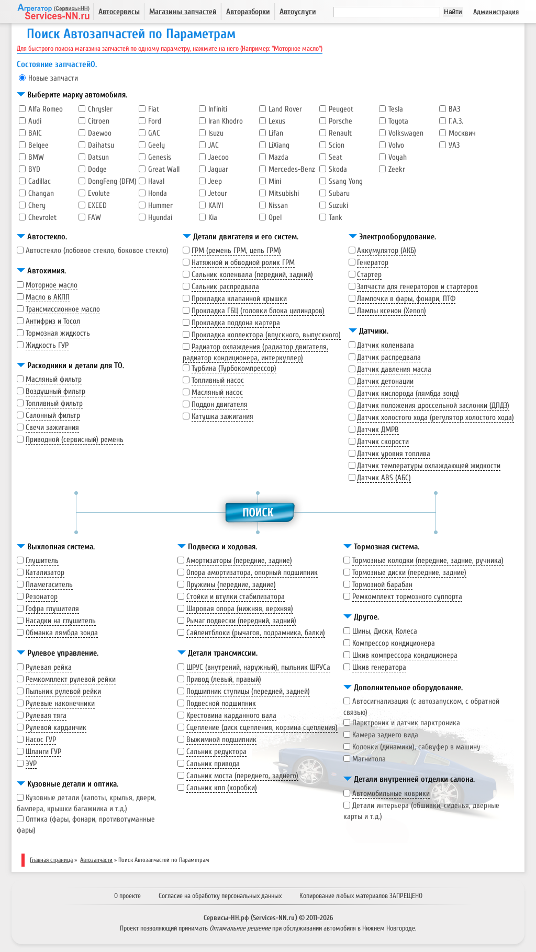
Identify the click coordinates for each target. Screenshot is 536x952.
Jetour (217, 193)
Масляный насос (217, 392)
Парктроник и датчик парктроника (406, 722)
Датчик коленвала (385, 345)
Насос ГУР (41, 739)
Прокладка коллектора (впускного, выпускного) (266, 334)
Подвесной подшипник (221, 703)
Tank (335, 217)
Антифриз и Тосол (53, 321)
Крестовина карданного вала (231, 715)
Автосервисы (119, 11)
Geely (156, 145)
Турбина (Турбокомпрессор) (234, 368)
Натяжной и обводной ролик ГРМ (243, 262)
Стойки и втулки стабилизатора (235, 596)
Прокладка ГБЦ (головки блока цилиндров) (258, 310)
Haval (156, 181)
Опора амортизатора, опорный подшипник (252, 572)
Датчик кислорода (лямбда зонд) (408, 393)
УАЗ (454, 145)
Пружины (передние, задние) (231, 584)
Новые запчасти (53, 78)
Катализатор (45, 572)
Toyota (398, 121)
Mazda (278, 157)
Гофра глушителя (52, 608)
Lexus (277, 121)
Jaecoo (218, 157)
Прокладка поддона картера (236, 322)
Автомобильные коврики (391, 793)
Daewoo (99, 133)
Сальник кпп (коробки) (221, 787)
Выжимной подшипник (221, 739)
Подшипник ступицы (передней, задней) (248, 691)
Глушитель (42, 560)
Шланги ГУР (43, 751)
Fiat (153, 109)
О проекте (127, 896)
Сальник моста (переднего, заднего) (242, 775)
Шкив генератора (379, 667)
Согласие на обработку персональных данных (220, 896)
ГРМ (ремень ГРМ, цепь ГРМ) (236, 250)
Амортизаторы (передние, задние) (239, 560)
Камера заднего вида (385, 734)
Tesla (395, 109)
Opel (275, 217)
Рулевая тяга (46, 715)
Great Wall (164, 169)
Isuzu (216, 133)
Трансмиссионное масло (63, 309)
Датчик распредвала (389, 357)
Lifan (276, 133)
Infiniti (217, 109)
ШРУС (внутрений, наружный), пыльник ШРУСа (258, 667)
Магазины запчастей (183, 11)
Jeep (215, 181)
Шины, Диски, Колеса (384, 631)
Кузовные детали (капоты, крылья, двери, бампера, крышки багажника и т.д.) (86, 803)
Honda (157, 193)
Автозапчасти (96, 860)
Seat (335, 157)
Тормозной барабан (382, 584)
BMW (36, 157)
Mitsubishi (284, 193)
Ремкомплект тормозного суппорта (407, 596)
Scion (336, 145)
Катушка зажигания (222, 416)
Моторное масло (51, 285)
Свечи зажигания (52, 427)
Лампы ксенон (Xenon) (391, 310)
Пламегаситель (49, 584)
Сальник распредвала (225, 286)
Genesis (159, 157)
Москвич (462, 133)
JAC (213, 145)
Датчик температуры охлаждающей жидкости (428, 465)
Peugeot (341, 109)
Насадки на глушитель (61, 620)
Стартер (369, 274)
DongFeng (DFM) (112, 181)
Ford (154, 121)
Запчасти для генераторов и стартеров (417, 286)
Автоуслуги (298, 11)
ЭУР (31, 763)
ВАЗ (454, 109)
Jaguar (218, 169)
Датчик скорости (383, 441)
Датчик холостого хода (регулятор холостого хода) (435, 417)
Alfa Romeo (45, 109)
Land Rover (285, 109)
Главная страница (51, 860)
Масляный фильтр (54, 379)
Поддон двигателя (220, 404)
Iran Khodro (225, 121)
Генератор (372, 262)
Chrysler (100, 109)
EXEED (97, 205)
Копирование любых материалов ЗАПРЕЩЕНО (360, 896)
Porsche (340, 121)
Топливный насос (218, 380)
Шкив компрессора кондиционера (404, 655)
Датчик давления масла (394, 369)
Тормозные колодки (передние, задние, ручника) (428, 560)
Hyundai (160, 217)
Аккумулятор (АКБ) (386, 250)
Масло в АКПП (48, 297)
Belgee (38, 145)
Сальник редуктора (216, 751)
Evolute (99, 193)
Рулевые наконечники (60, 703)
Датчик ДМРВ (378, 429)
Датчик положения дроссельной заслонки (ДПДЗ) (433, 405)
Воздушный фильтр (55, 391)
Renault (340, 133)
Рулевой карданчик (56, 727)
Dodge (97, 169)
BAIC (35, 133)
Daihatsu (101, 145)
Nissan (278, 205)
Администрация (496, 12)
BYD (34, 169)
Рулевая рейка (49, 667)
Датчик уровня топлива (393, 453)
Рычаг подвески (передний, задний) (241, 620)
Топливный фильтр (54, 403)
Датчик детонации (385, 381)
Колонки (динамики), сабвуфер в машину (416, 747)
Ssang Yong (346, 181)
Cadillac (39, 181)
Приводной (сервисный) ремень (75, 439)
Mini (275, 181)
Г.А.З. (456, 121)
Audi (34, 121)
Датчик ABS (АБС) (384, 477)
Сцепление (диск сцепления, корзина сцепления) (262, 727)
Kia (212, 217)
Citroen (98, 121)
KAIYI (215, 205)
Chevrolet (42, 217)
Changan (41, 193)
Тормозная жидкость (58, 333)
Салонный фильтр (53, 415)
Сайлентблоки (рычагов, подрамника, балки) (255, 632)
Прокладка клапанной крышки (239, 298)
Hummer (160, 205)
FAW (94, 217)
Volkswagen (405, 133)
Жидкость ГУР (47, 345)
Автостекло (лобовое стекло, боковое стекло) (97, 250)
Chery (37, 205)
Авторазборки (248, 11)
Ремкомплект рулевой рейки (71, 679)
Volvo (396, 145)
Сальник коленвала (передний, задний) (252, 274)
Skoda (338, 169)
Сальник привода (213, 763)
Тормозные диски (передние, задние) (409, 572)
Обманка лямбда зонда (62, 632)
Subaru (339, 193)
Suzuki (338, 205)
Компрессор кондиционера (393, 643)
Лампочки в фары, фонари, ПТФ (406, 298)
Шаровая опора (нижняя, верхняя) (239, 608)
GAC (154, 133)
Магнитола (369, 759)
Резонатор (42, 596)
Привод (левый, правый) (223, 679)
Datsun (98, 157)
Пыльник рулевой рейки (63, 691)
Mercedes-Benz (292, 169)
